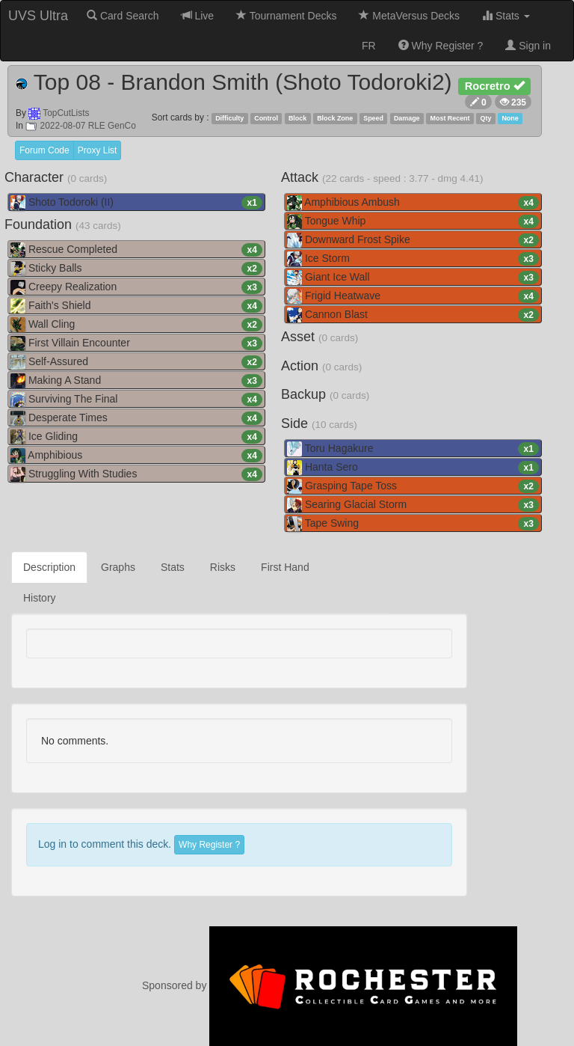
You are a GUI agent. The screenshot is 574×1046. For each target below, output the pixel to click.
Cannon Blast (413, 315)
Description (49, 567)
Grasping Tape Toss (413, 486)
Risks (222, 567)
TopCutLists (66, 113)
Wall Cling (136, 324)
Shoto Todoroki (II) (136, 202)
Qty (486, 118)
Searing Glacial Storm (413, 505)
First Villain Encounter (136, 343)
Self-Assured (136, 362)
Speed (373, 118)
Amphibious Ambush (413, 202)
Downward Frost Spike (413, 240)
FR (369, 46)
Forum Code (44, 150)
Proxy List (97, 150)
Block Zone (335, 118)
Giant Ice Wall (413, 277)
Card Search (122, 16)
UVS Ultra (38, 15)
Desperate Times (136, 418)
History (39, 598)
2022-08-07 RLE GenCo (80, 125)
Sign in (528, 46)
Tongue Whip (413, 221)
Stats (506, 16)
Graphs (118, 567)
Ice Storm (413, 258)
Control (266, 118)
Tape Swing (413, 523)
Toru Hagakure (413, 448)
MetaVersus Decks (409, 16)
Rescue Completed (136, 249)
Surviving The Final (136, 399)
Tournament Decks (286, 16)
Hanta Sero (413, 467)
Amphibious (136, 455)
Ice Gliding (136, 436)
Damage (407, 118)
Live (198, 16)
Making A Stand (136, 380)
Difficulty (229, 118)
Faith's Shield (136, 306)
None (510, 118)
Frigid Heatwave (413, 296)
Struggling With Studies (136, 474)
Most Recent (450, 118)
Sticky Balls (136, 268)
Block (297, 118)
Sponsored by (329, 985)
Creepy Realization (136, 287)
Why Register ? (441, 46)
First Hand (285, 567)
